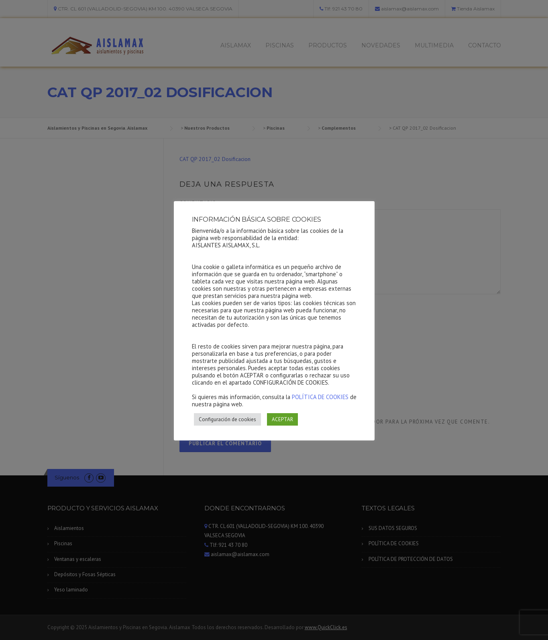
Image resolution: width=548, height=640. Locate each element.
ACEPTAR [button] (282, 419)
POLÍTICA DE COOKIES (320, 397)
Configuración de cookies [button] (227, 419)
